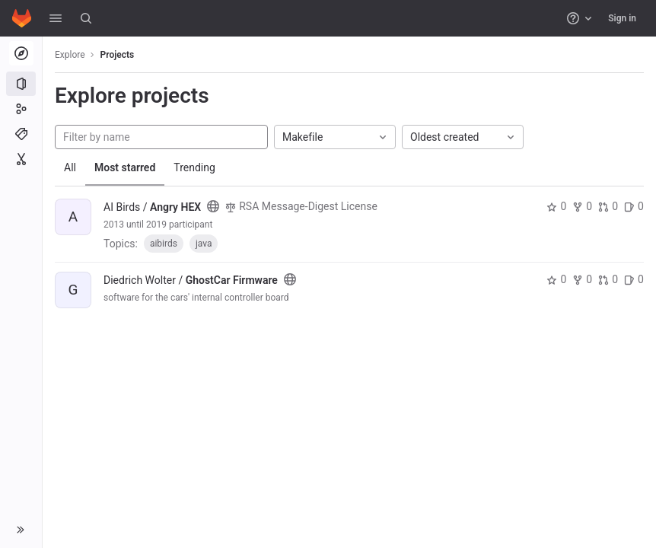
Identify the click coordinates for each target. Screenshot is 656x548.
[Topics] (21, 134)
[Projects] (21, 84)
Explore (70, 54)
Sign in (622, 18)
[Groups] (21, 109)
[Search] (86, 18)
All (70, 167)
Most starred (124, 167)
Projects (117, 54)
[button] (55, 18)
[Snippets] (21, 159)
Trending (194, 167)
